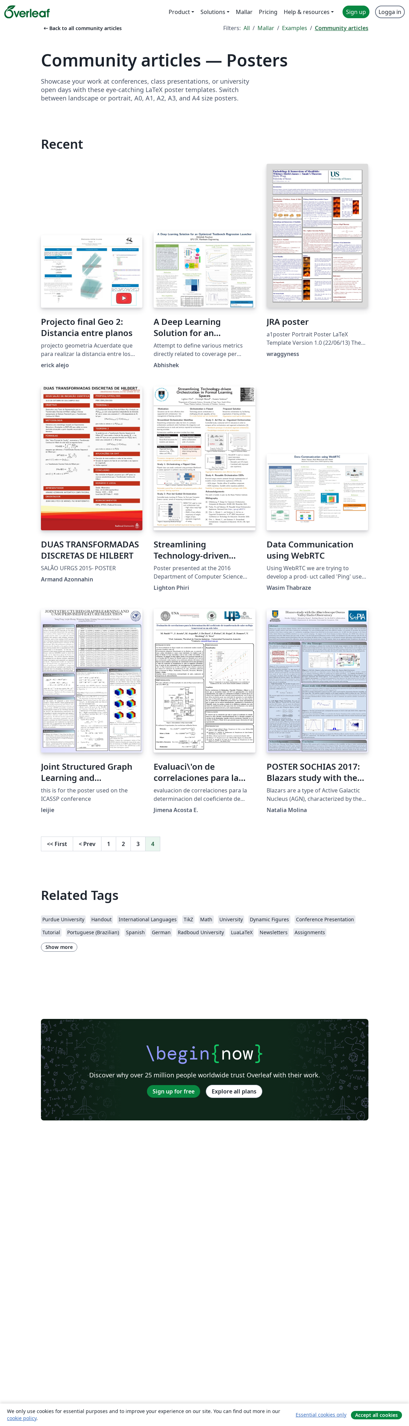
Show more (59, 947)
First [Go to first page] (57, 844)
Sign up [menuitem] (356, 12)
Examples (294, 28)
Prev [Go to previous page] (87, 844)
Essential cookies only (321, 1414)
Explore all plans (234, 1091)
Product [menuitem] (179, 12)
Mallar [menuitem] (244, 12)
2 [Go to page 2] (123, 844)
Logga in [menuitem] (390, 12)
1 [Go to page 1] (108, 844)
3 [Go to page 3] (138, 844)
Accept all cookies (376, 1415)
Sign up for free (174, 1091)
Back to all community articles (82, 28)
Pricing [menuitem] (268, 12)
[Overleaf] (27, 12)
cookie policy (21, 1418)
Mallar (266, 28)
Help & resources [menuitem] (307, 12)
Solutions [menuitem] (212, 12)
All (247, 28)
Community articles (341, 28)
